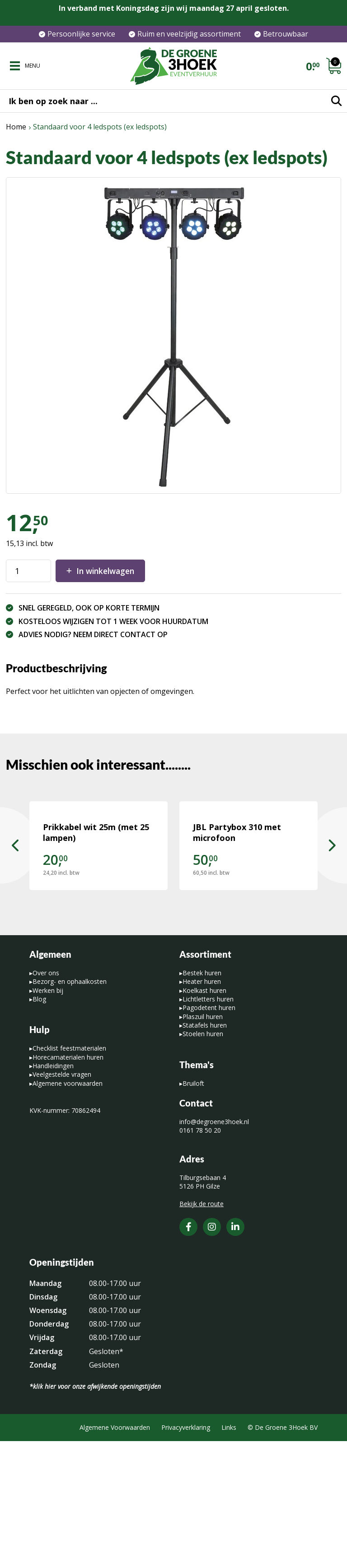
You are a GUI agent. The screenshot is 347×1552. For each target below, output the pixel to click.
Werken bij (48, 1101)
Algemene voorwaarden (68, 1194)
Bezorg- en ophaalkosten (70, 1092)
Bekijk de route (201, 1314)
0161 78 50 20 (200, 1241)
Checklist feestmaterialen (69, 1159)
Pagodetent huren (209, 1119)
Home (16, 127)
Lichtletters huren (208, 1110)
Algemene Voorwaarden (115, 1538)
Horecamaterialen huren (68, 1168)
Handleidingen (53, 1176)
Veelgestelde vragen (62, 1185)
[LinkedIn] (235, 1338)
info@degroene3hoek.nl (214, 1232)
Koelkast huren (204, 1101)
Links (228, 1538)
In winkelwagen (108, 570)
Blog (39, 1110)
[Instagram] (212, 1338)
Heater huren (202, 1092)
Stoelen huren (203, 1145)
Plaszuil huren (203, 1127)
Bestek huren (202, 1083)
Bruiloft (193, 1194)
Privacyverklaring (185, 1538)
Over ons (46, 1083)
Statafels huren (205, 1136)
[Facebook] (188, 1338)
